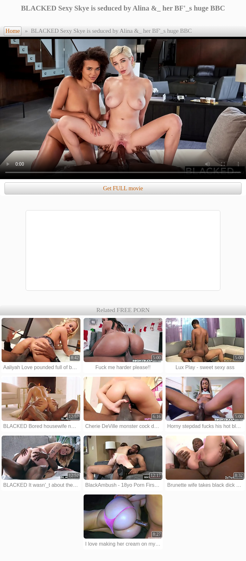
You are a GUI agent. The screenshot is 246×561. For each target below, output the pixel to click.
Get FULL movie (123, 188)
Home (12, 31)
